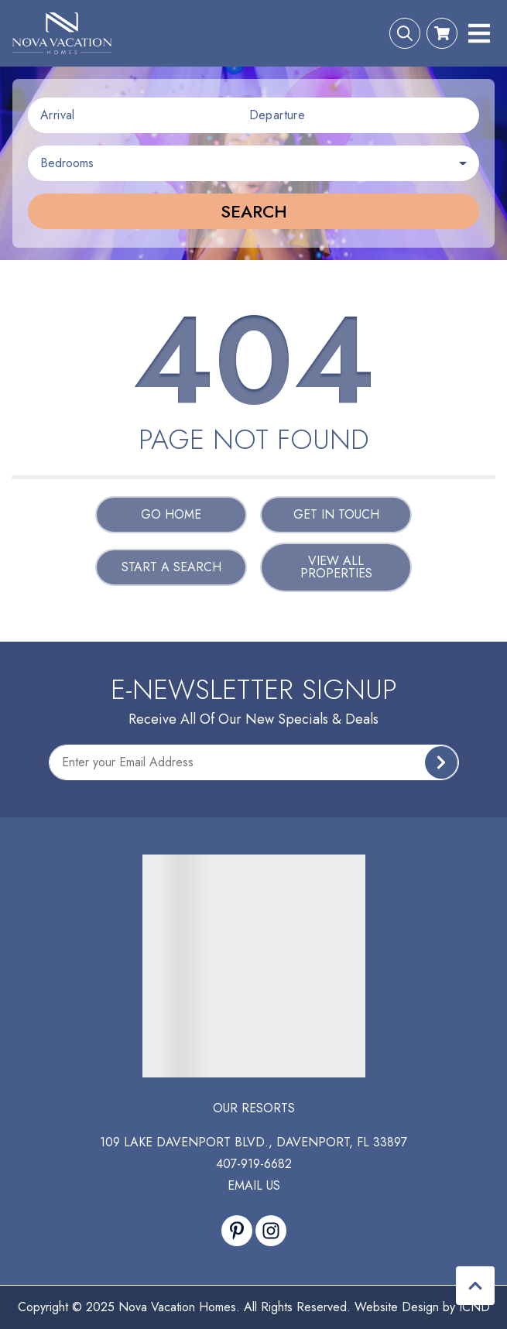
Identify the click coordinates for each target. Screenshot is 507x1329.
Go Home (171, 514)
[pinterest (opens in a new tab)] (236, 1230)
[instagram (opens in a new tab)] (270, 1230)
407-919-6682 (254, 1164)
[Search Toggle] (404, 33)
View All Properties (336, 567)
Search (254, 211)
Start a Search (171, 567)
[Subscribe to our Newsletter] (254, 762)
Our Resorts (254, 1108)
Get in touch (336, 514)
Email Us (254, 1185)
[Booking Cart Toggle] (441, 33)
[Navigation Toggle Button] (479, 33)
